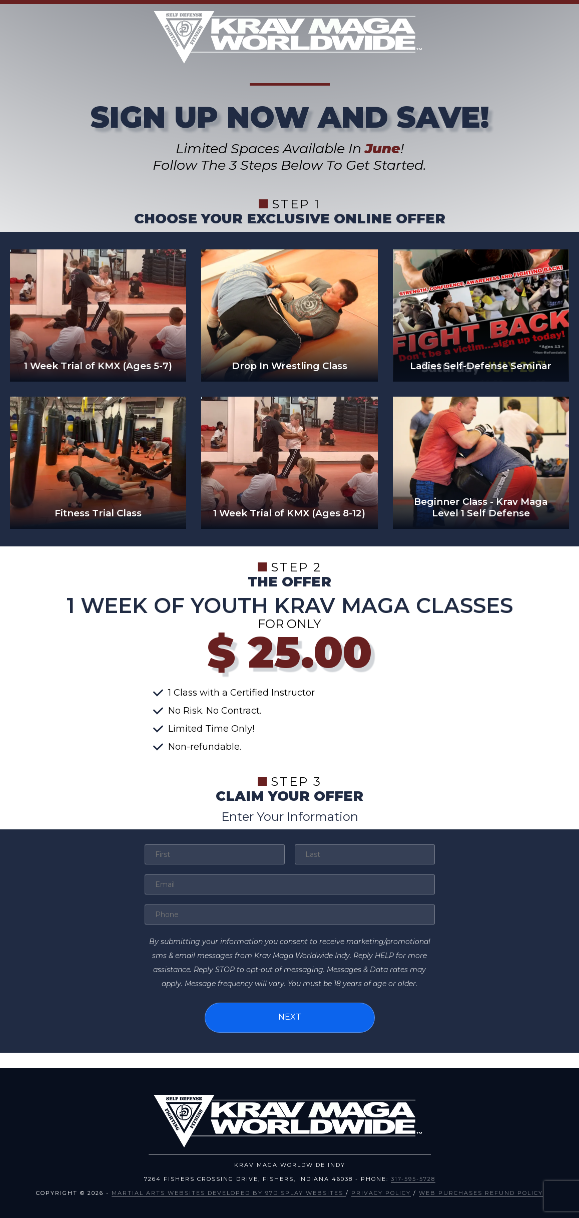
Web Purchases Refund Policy (481, 1190)
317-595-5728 (413, 1176)
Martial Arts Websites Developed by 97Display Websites (229, 1190)
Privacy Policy (381, 1190)
